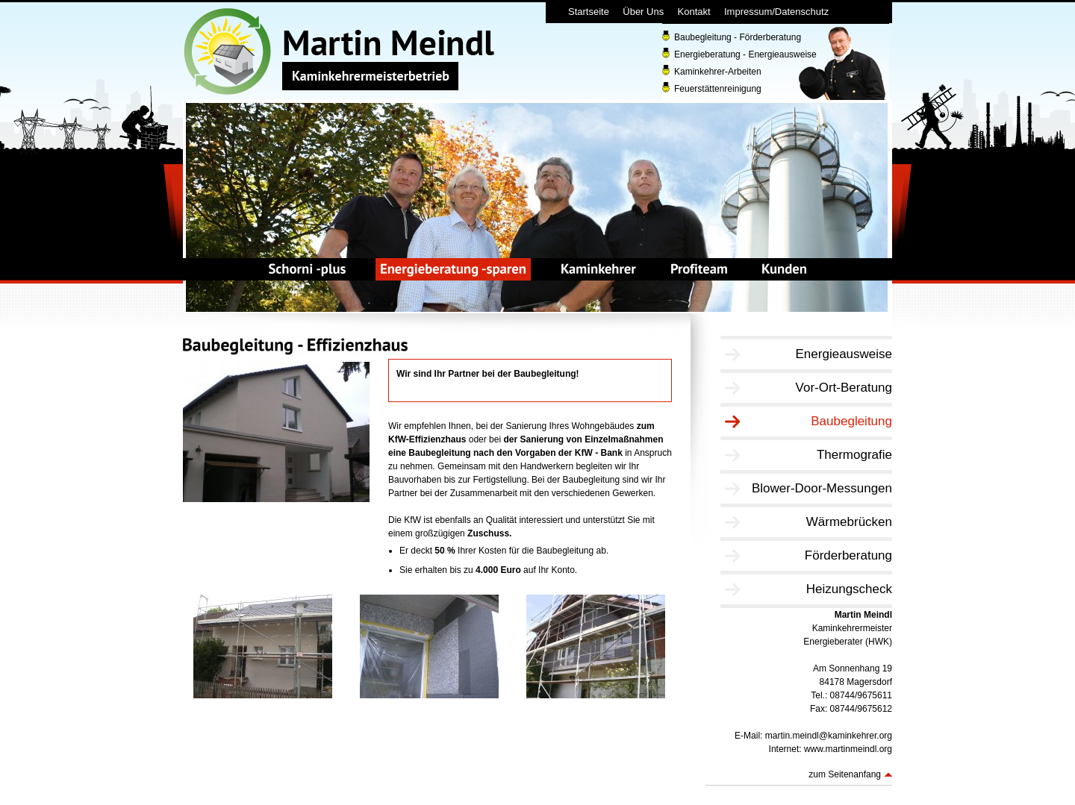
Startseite (588, 11)
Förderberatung (848, 555)
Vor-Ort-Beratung (844, 387)
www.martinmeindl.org (848, 749)
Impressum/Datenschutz (776, 11)
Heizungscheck (849, 589)
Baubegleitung (851, 421)
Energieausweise (844, 354)
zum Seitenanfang (844, 774)
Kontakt (694, 11)
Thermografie (854, 455)
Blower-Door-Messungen (822, 488)
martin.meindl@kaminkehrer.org (828, 735)
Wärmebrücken (849, 522)
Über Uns (643, 11)
